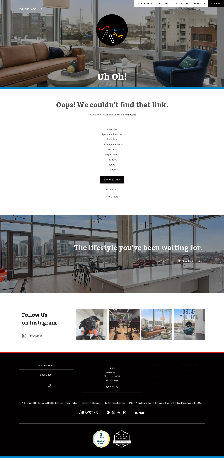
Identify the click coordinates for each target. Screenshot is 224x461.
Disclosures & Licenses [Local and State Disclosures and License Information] (115, 431)
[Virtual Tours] (112, 224)
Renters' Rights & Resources (178, 431)
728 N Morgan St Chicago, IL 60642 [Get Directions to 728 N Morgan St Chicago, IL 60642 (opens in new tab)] (112, 402)
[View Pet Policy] (112, 414)
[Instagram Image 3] (157, 352)
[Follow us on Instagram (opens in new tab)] (49, 414)
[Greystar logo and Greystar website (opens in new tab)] (88, 442)
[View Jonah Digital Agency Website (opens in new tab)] (140, 441)
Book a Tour (189, 288)
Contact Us (163, 288)
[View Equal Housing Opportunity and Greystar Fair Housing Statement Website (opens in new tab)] (113, 441)
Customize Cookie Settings (150, 431)
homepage (130, 114)
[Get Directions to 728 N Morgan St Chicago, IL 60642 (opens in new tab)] (153, 3)
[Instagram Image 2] (125, 352)
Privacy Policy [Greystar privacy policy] (71, 431)
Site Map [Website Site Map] (198, 431)
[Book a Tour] (112, 217)
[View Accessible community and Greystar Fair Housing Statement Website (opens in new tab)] (119, 441)
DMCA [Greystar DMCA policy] (132, 431)
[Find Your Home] (112, 207)
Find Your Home (30, 9)
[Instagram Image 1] (92, 352)
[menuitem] (112, 131)
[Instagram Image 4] (189, 352)
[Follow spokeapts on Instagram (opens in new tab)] (47, 352)
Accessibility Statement (91, 431)
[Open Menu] (8, 9)
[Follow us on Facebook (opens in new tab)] (43, 414)
